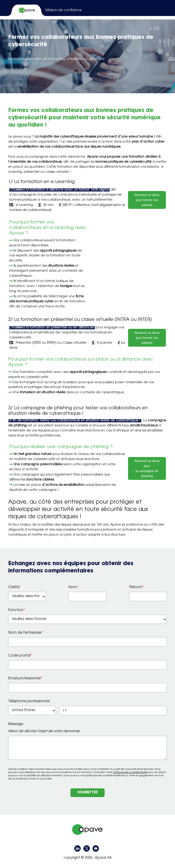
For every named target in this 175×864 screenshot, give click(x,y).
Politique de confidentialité (130, 772)
